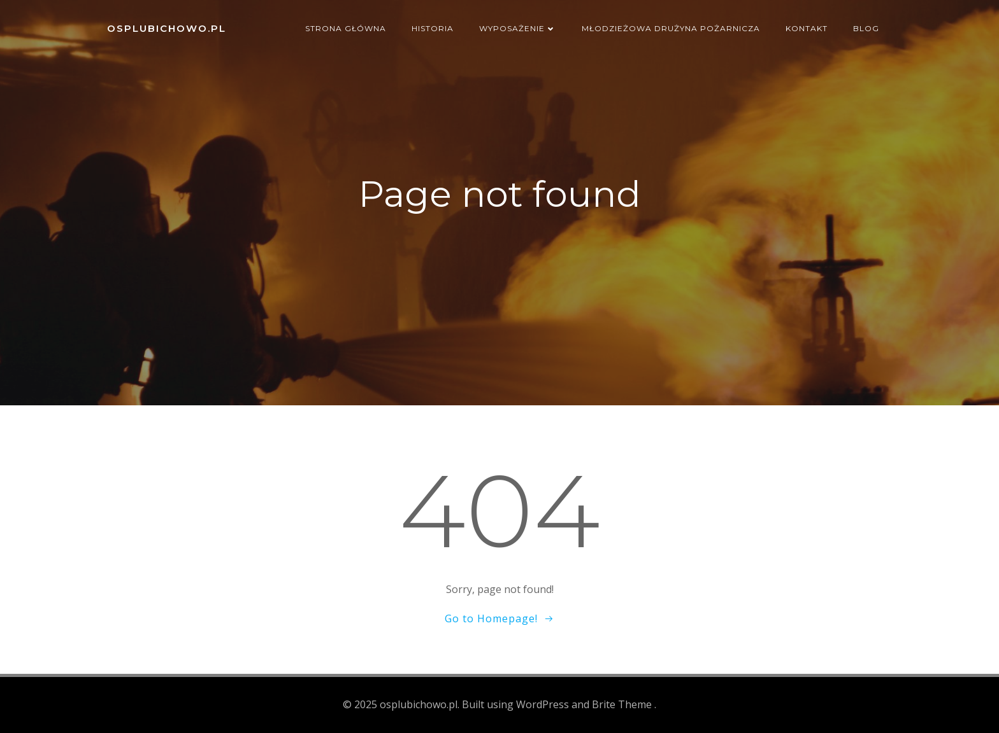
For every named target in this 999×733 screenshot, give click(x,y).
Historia (433, 28)
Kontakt (807, 28)
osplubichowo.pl (166, 28)
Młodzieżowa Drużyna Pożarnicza (671, 28)
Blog (866, 28)
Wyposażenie (517, 28)
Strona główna (345, 28)
